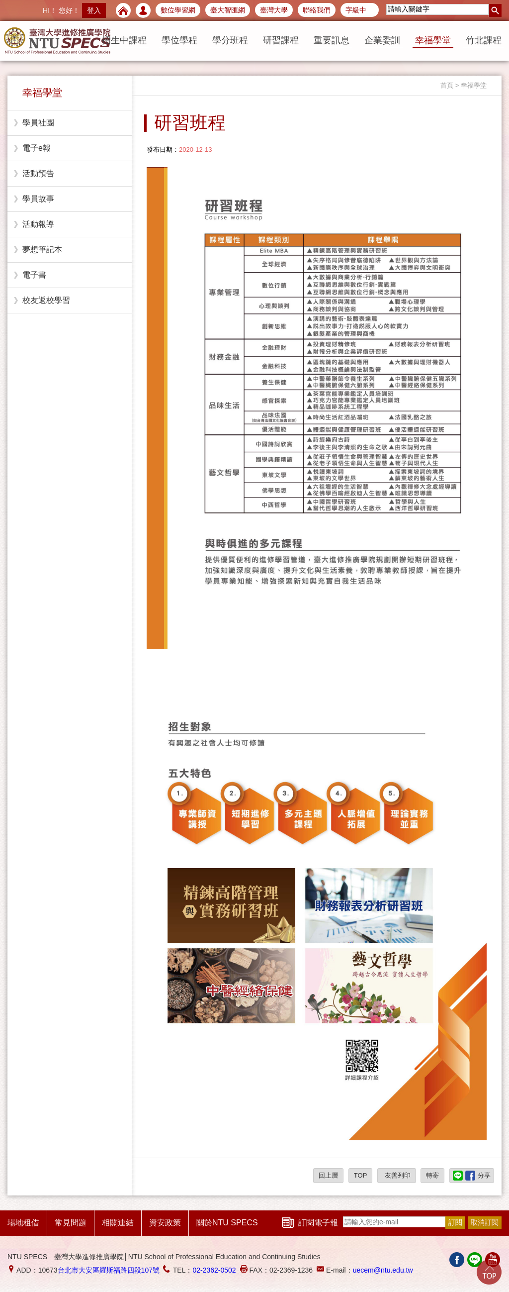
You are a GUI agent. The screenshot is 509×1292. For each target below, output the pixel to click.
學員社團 (38, 122)
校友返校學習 (46, 300)
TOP (360, 1175)
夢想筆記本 (42, 249)
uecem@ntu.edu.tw (383, 1270)
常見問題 (70, 1222)
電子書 (34, 275)
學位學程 (179, 40)
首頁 (446, 85)
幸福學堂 (433, 40)
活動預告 (38, 173)
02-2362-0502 (214, 1270)
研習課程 (281, 40)
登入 (94, 10)
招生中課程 (124, 40)
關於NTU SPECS (227, 1222)
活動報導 (38, 224)
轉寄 (432, 1175)
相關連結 (118, 1222)
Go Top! (489, 1272)
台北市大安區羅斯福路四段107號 (109, 1270)
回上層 (328, 1175)
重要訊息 (331, 40)
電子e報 (36, 148)
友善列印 (397, 1175)
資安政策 (165, 1222)
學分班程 (230, 40)
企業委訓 (382, 40)
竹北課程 (484, 40)
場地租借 (23, 1222)
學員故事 (38, 199)
